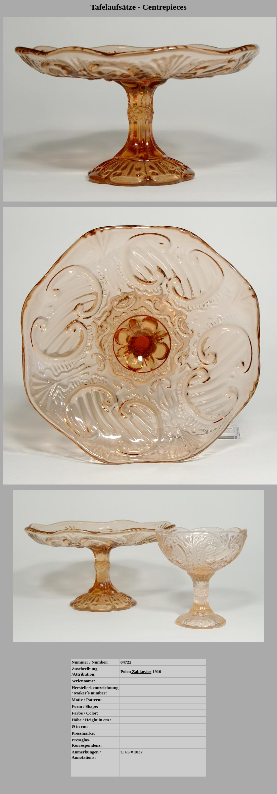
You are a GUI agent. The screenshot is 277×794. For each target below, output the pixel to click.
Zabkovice (141, 671)
